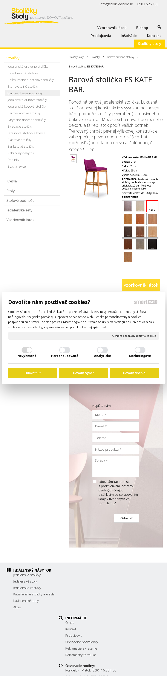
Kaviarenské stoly (26, 605)
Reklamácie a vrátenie (84, 600)
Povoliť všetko (134, 373)
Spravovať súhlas (107, 670)
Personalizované (64, 356)
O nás (72, 575)
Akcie (17, 611)
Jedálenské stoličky (27, 575)
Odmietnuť (33, 373)
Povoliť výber (83, 373)
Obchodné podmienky (84, 594)
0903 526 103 (131, 598)
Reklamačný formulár (83, 607)
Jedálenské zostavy (27, 588)
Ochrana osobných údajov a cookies (134, 335)
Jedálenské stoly (25, 581)
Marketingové (140, 356)
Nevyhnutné (27, 356)
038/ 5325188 (131, 594)
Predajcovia (76, 588)
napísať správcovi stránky (126, 666)
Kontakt (73, 581)
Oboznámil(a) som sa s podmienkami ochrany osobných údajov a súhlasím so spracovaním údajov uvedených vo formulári (118, 492)
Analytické (102, 356)
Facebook (128, 609)
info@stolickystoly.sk (136, 603)
